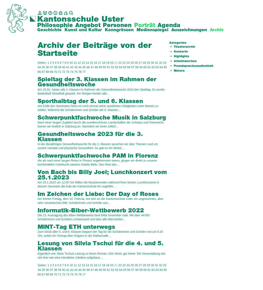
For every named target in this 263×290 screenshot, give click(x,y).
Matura (179, 70)
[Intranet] (60, 13)
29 (148, 62)
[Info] (55, 13)
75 (76, 71)
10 (71, 62)
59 (141, 67)
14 (87, 62)
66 (39, 71)
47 (92, 67)
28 (144, 62)
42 (72, 67)
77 (84, 71)
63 (157, 67)
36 (47, 67)
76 (80, 71)
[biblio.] (45, 13)
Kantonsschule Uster (80, 19)
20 (111, 62)
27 (140, 62)
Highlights (181, 56)
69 (51, 71)
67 (43, 71)
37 (51, 67)
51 (108, 67)
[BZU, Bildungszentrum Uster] (66, 13)
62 (153, 67)
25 (132, 62)
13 (83, 62)
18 (103, 62)
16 (95, 62)
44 (80, 67)
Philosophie (55, 25)
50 (104, 67)
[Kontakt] (39, 13)
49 (100, 67)
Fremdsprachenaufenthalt (193, 66)
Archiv (217, 30)
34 (39, 67)
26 (136, 62)
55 (124, 67)
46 (88, 67)
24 (128, 62)
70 (55, 71)
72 (63, 71)
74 (72, 71)
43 (76, 67)
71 (59, 71)
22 (120, 62)
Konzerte (181, 51)
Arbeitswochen (185, 61)
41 (67, 67)
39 (59, 67)
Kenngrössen (119, 30)
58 (136, 67)
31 (156, 62)
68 (47, 71)
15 (91, 62)
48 (96, 67)
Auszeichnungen (189, 30)
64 (161, 67)
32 (160, 62)
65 (165, 67)
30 (152, 62)
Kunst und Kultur (83, 30)
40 (63, 67)
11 (75, 62)
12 (79, 62)
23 (124, 62)
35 (43, 67)
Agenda (169, 25)
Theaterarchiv (184, 46)
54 (120, 67)
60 (145, 67)
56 (128, 67)
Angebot (87, 25)
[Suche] (71, 13)
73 (67, 71)
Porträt (144, 25)
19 (107, 62)
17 (99, 62)
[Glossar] (50, 13)
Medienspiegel (152, 30)
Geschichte (49, 30)
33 (164, 62)
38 (55, 67)
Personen (117, 25)
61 (149, 67)
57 (133, 67)
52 (112, 67)
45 (84, 67)
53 (116, 67)
